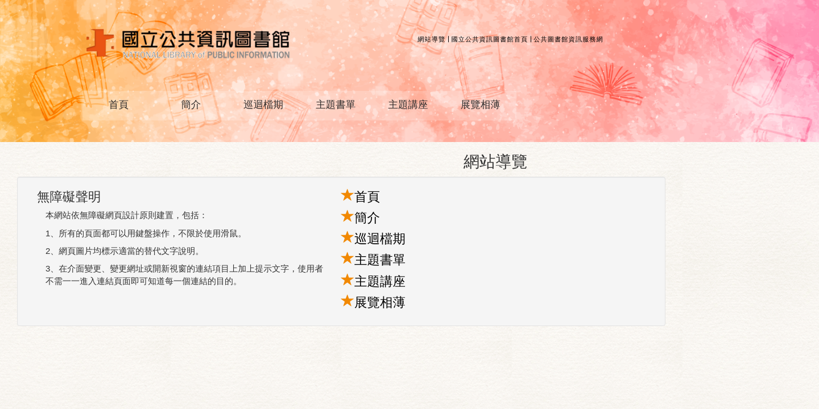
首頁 (119, 104)
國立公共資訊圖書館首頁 (489, 39)
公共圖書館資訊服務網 (568, 39)
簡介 (191, 104)
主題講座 (408, 104)
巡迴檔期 (263, 104)
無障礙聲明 (69, 197)
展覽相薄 (480, 104)
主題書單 (335, 104)
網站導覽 (431, 39)
